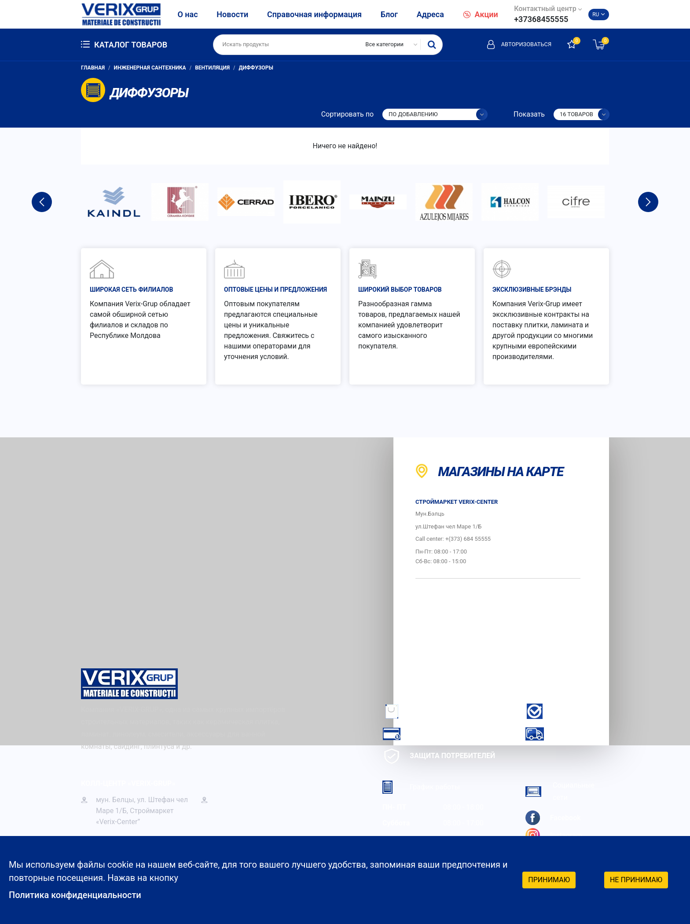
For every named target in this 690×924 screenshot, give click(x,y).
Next (648, 202)
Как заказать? (423, 711)
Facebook (553, 817)
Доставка (557, 733)
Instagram (553, 835)
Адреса (430, 14)
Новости (232, 14)
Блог (389, 14)
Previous (42, 202)
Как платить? (421, 733)
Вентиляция (212, 68)
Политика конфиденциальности (75, 895)
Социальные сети (560, 791)
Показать (529, 114)
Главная (93, 68)
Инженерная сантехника (150, 68)
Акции (480, 14)
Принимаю (549, 880)
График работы (421, 787)
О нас (187, 14)
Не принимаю (636, 880)
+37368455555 (541, 19)
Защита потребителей (438, 756)
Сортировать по (347, 114)
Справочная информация (314, 14)
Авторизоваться (518, 44)
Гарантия (556, 711)
